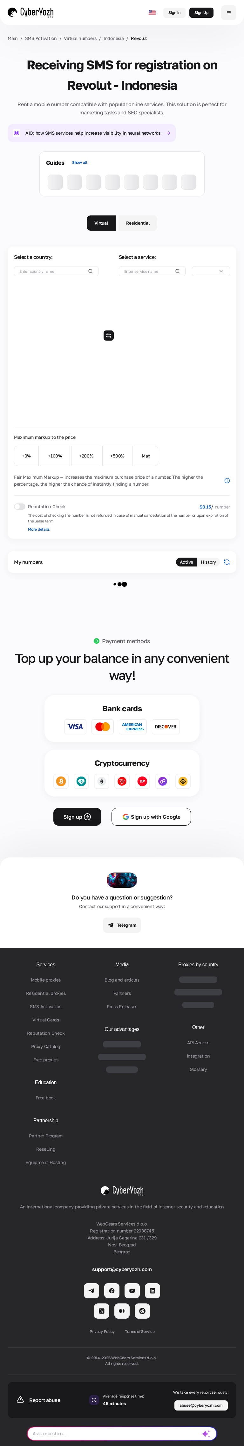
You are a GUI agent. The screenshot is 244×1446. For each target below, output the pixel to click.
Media (122, 964)
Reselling (45, 1149)
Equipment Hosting (45, 1162)
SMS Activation (41, 38)
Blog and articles (122, 979)
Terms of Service (139, 1331)
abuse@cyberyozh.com (201, 1405)
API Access (198, 1042)
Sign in (174, 12)
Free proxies (45, 1059)
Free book (46, 1097)
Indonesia (114, 38)
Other (198, 1027)
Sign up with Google (151, 817)
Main (13, 38)
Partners (122, 993)
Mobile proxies (46, 979)
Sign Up (201, 12)
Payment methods (126, 640)
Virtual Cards (45, 1019)
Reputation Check (46, 1033)
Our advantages (122, 1029)
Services (46, 964)
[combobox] (211, 271)
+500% (117, 455)
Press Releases (122, 1006)
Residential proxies (46, 993)
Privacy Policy (102, 1331)
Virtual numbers (80, 38)
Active (186, 562)
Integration (198, 1056)
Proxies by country (198, 964)
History (208, 562)
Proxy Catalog (45, 1046)
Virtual (101, 223)
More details (39, 529)
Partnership (45, 1120)
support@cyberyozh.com (122, 1269)
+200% (86, 455)
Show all (79, 162)
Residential (138, 223)
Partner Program (46, 1135)
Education (46, 1082)
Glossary (198, 1069)
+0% (26, 455)
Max (146, 455)
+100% (55, 455)
